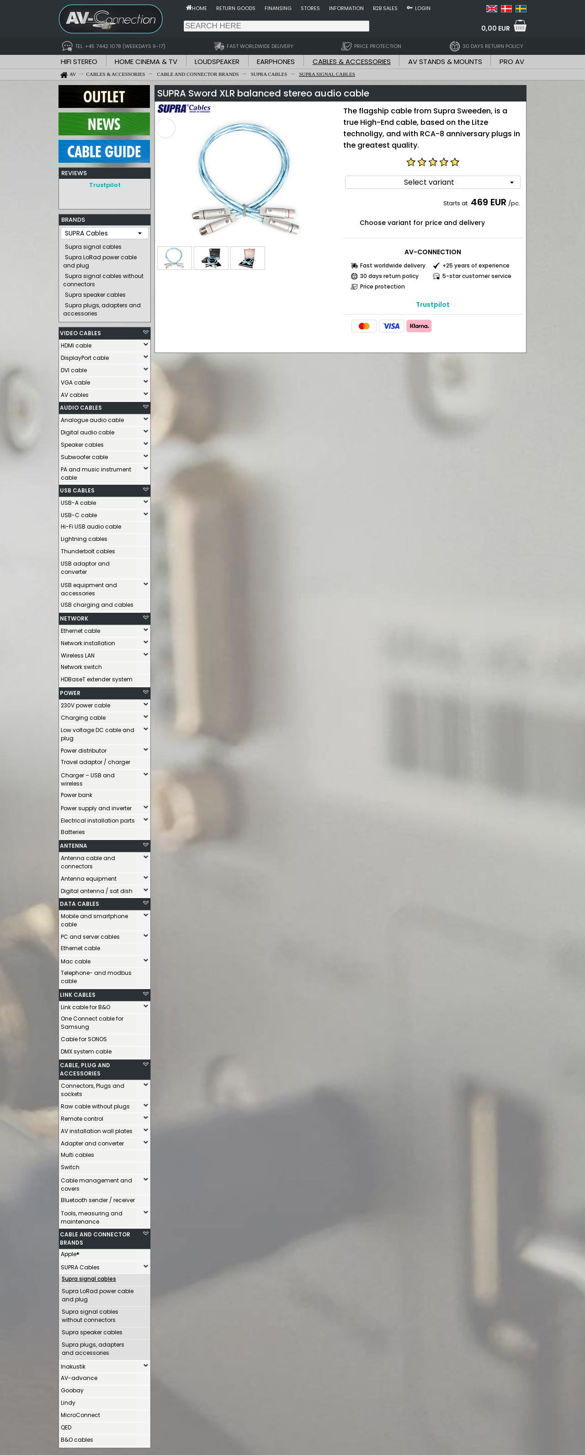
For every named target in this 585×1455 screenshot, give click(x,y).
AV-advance (79, 1376)
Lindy (68, 1400)
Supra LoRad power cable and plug (100, 259)
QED (66, 1425)
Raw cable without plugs (95, 1104)
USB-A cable (78, 500)
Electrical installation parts (98, 818)
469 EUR (488, 202)
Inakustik (73, 1364)
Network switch (81, 665)
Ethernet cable (80, 628)
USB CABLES (77, 488)
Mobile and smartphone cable (94, 918)
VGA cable (75, 380)
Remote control (82, 1116)
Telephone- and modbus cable (96, 975)
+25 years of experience (476, 265)
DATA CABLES (79, 901)
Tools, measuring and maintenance (91, 1215)
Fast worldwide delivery (392, 265)
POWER (70, 691)
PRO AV (512, 61)
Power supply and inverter (96, 806)
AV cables (75, 392)
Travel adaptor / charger (95, 760)
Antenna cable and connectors (88, 860)
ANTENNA (73, 843)
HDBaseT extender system (97, 677)
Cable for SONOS (84, 1037)
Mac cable (75, 959)
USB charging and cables (97, 602)
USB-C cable (79, 513)
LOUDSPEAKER (217, 61)
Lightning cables (84, 536)
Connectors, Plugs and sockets (92, 1088)
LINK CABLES (78, 992)
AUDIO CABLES (81, 405)
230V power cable (85, 703)
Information (346, 8)
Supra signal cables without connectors (103, 278)
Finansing (278, 8)
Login (423, 8)
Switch (70, 1165)
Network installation (88, 641)
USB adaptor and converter (85, 565)
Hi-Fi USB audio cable (91, 524)
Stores (310, 8)
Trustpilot (105, 185)
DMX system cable (86, 1049)
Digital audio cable (87, 430)
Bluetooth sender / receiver (98, 1198)
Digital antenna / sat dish (97, 889)
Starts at (456, 203)
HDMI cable (76, 343)
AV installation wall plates (97, 1129)
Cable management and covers (96, 1182)
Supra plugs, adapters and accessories (102, 307)
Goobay (72, 1388)
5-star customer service (476, 276)
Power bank (76, 793)
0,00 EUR (495, 28)
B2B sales (385, 8)
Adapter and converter (92, 1141)
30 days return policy (389, 276)
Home (199, 8)
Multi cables (77, 1152)
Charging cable (83, 715)
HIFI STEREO (79, 61)
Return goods (235, 8)
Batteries (73, 830)
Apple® (70, 1252)
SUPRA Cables (80, 1265)
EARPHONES (276, 61)
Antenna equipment (89, 876)
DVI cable (74, 368)
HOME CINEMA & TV (146, 61)
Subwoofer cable (84, 455)
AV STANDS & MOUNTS (445, 61)
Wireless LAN (78, 653)
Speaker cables (82, 442)
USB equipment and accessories (89, 587)
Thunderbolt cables (88, 549)
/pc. (514, 203)
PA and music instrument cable (96, 471)
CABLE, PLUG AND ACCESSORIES (85, 1067)
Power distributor (83, 748)
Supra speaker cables (95, 292)
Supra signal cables (93, 244)
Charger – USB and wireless (88, 777)
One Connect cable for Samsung (92, 1020)
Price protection (382, 286)
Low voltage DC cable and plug (97, 732)
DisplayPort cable (85, 355)
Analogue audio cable (92, 418)
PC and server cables (90, 934)
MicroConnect (80, 1413)
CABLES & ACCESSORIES (352, 61)
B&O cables (77, 1437)
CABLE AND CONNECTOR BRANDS (95, 1236)
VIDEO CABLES (80, 331)
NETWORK (74, 616)
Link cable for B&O (85, 1005)
